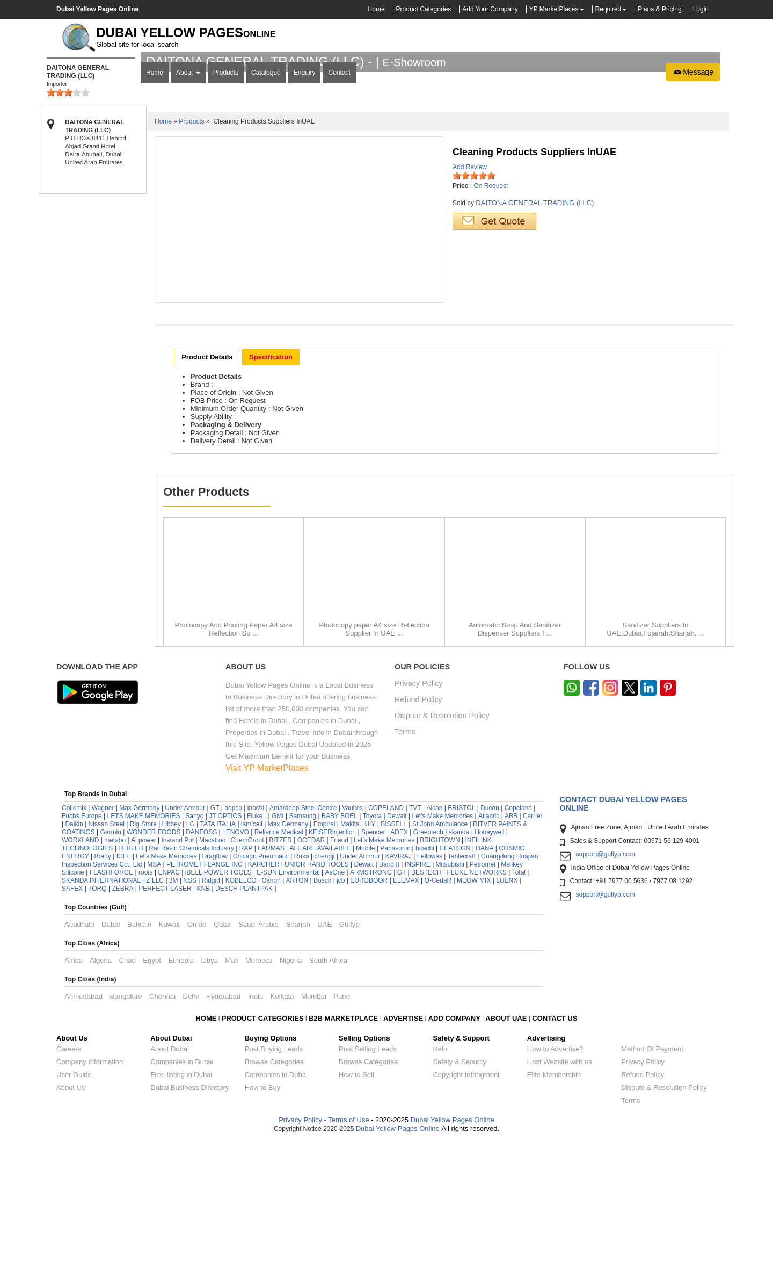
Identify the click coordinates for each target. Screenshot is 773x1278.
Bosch (322, 1020)
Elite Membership (554, 1214)
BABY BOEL (340, 955)
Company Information (89, 1201)
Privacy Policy (419, 823)
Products (225, 213)
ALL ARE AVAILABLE (320, 988)
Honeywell (489, 972)
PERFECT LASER (164, 1028)
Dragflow (215, 996)
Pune (341, 1136)
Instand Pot (177, 980)
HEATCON (455, 988)
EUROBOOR (369, 1020)
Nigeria (291, 1100)
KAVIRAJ (398, 996)
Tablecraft (462, 996)
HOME (205, 1158)
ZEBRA (122, 1028)
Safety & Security (459, 1201)
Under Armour (185, 947)
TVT (415, 947)
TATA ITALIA (218, 963)
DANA (484, 988)
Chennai (162, 1136)
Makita (349, 963)
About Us (70, 1227)
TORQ (97, 1028)
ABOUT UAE (506, 1158)
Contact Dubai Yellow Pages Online (623, 943)
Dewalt (397, 955)
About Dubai (169, 1189)
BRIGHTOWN (440, 980)
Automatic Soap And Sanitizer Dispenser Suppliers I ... (515, 769)
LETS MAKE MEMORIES (143, 955)
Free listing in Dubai (181, 1214)
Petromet (483, 1004)
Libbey (171, 963)
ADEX (399, 972)
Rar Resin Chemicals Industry (191, 988)
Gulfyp (349, 1064)
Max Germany (139, 947)
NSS (189, 1020)
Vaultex (352, 947)
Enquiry (305, 213)
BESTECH (426, 1012)
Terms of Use (348, 1259)
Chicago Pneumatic (261, 996)
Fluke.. (256, 955)
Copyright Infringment (466, 1214)
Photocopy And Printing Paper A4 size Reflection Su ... (234, 769)
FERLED (131, 988)
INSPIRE (418, 1004)
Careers (68, 1189)
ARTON (297, 1020)
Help (440, 1189)
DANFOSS (201, 972)
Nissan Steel (107, 963)
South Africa (328, 1100)
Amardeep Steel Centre (303, 947)
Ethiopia (181, 1100)
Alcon (434, 947)
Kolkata (282, 1136)
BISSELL (394, 963)
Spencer (373, 972)
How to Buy (262, 1227)
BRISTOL (461, 947)
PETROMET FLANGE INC (204, 1004)
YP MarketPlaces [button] (554, 9)
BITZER (280, 980)
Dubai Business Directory (189, 1227)
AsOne (335, 1012)
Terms (405, 872)
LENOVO (235, 972)
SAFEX (72, 1028)
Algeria (101, 1100)
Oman (197, 1064)
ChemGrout (247, 980)
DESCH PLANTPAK (244, 1028)
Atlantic (488, 955)
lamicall (251, 963)
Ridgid (211, 1020)
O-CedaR (438, 1020)
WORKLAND (80, 980)
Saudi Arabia (258, 1064)
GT (215, 947)
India (256, 1136)
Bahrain (139, 1064)
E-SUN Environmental (288, 1012)
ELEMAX (406, 1020)
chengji (324, 996)
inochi (255, 947)
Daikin (74, 963)
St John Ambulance (440, 963)
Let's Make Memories (442, 955)
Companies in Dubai (181, 1201)
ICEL (123, 996)
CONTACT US (554, 1158)
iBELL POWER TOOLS (218, 1012)
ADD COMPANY (454, 1158)
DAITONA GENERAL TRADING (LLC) (535, 342)
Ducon (489, 947)
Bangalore (126, 1136)
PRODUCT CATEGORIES (263, 1158)
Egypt (152, 1100)
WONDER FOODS (154, 972)
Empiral (324, 963)
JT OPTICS (225, 955)
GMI (278, 955)
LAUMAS (271, 988)
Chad (127, 1100)
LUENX (506, 1020)
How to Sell (356, 1214)
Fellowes (429, 996)
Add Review (470, 307)
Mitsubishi (450, 1004)
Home (376, 9)
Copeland (518, 947)
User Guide (74, 1214)
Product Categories (423, 9)
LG (190, 963)
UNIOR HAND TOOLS (317, 1004)
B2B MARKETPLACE (344, 1158)
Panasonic (395, 988)
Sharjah (298, 1064)
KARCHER (264, 1004)
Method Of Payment (652, 1189)
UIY (369, 963)
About (188, 213)
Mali (231, 1100)
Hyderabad (223, 1136)
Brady (102, 996)
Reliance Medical (278, 972)
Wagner (103, 947)
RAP (246, 988)
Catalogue (266, 213)
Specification (271, 497)
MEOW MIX (474, 1020)
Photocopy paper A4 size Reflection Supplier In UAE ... (374, 769)
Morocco (259, 1100)
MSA (154, 1004)
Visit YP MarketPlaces (267, 907)
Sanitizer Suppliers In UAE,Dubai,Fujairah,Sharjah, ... (655, 769)
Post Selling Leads (368, 1189)
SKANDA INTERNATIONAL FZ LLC (113, 1020)
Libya (209, 1100)
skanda (459, 972)
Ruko (301, 996)
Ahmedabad (83, 1136)
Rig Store (143, 963)
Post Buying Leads (274, 1189)
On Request (490, 325)
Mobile (366, 988)
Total (519, 1012)
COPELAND (386, 947)
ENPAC (168, 1012)
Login (701, 9)
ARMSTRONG (371, 1012)
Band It (389, 1004)
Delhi (191, 1136)
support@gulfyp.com (605, 994)
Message (693, 212)
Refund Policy (418, 839)
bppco (233, 947)
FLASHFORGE (111, 1012)
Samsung (302, 955)
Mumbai (313, 1136)
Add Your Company (489, 9)
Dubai (110, 1064)
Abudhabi (79, 1064)
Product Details (206, 497)
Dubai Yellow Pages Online (451, 1259)
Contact (339, 213)
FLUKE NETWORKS (477, 1012)
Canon (270, 1020)
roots (145, 1012)
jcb (341, 1020)
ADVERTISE (403, 1158)
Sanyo (194, 955)
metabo (115, 980)
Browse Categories (274, 1201)
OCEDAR (311, 980)
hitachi (424, 988)
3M (173, 1020)
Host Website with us (559, 1201)
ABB (511, 955)
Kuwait (169, 1064)
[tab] (207, 497)
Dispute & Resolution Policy (442, 855)
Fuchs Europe (82, 955)
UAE (324, 1064)
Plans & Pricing (659, 9)
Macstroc (212, 980)
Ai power (143, 980)
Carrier (533, 955)
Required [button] (608, 9)
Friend (339, 980)
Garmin (110, 972)
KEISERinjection (332, 972)
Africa (73, 1100)
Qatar (222, 1064)
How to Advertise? (555, 1189)
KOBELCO (241, 1020)
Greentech (428, 972)
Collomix (74, 947)
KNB (203, 1028)
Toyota (372, 955)
